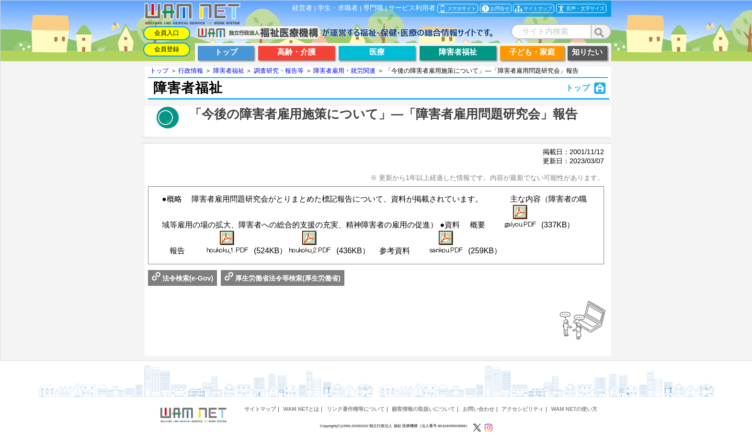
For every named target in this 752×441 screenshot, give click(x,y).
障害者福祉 (228, 70)
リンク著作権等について (356, 409)
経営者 (302, 7)
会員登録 (166, 49)
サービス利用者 (411, 7)
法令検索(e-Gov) (182, 278)
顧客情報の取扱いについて (423, 409)
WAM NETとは (301, 409)
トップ (159, 70)
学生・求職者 (338, 7)
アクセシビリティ (522, 409)
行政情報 (190, 70)
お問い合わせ (478, 409)
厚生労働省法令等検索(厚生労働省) (283, 278)
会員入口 (166, 32)
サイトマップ (260, 409)
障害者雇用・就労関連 (344, 70)
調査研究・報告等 (279, 70)
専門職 (373, 7)
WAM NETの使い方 (574, 409)
